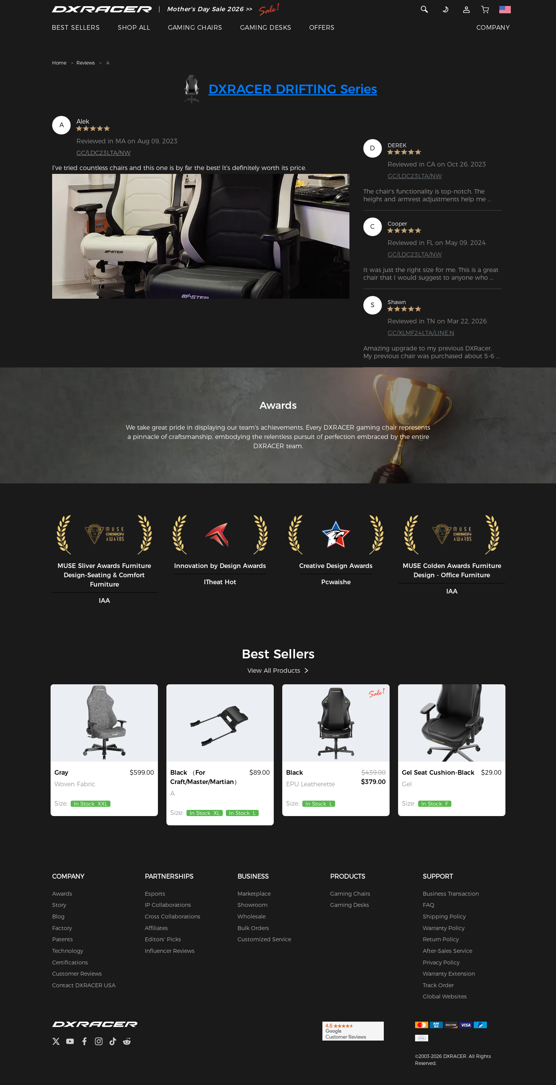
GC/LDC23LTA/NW (103, 152)
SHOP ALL (134, 27)
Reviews (85, 63)
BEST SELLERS (76, 27)
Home (59, 63)
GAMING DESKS (266, 27)
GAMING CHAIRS (195, 27)
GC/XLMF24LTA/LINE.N (421, 333)
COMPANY (493, 27)
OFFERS (322, 27)
